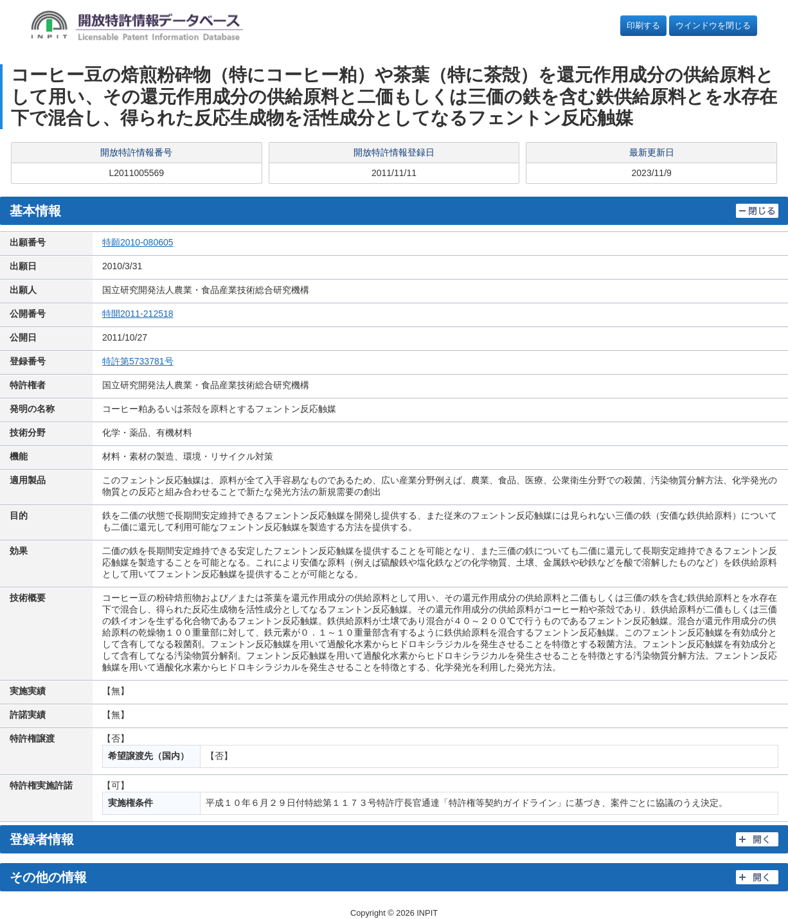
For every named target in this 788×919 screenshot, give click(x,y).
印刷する (643, 25)
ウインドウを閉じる (713, 25)
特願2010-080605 (138, 242)
